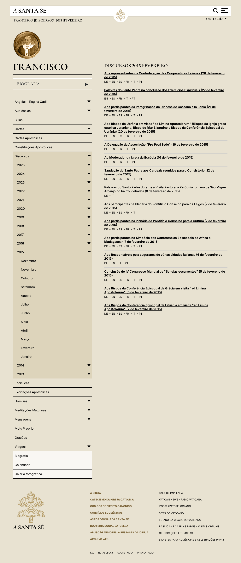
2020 (21, 208)
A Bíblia (95, 492)
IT (134, 81)
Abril (24, 330)
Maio (24, 322)
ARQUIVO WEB (99, 539)
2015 (59, 20)
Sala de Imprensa (171, 492)
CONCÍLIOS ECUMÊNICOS (106, 512)
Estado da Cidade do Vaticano (180, 519)
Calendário (23, 465)
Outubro (27, 278)
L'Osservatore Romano (175, 506)
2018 (20, 226)
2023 (21, 182)
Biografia (52, 84)
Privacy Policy (146, 552)
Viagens (20, 447)
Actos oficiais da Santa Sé (109, 519)
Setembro (28, 287)
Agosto (26, 296)
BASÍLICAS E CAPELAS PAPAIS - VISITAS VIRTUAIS (189, 526)
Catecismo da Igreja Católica (112, 499)
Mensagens (23, 419)
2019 (20, 217)
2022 (21, 191)
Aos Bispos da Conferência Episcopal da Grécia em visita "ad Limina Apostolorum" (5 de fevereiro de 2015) (155, 290)
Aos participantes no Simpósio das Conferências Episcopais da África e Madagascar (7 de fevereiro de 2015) (157, 240)
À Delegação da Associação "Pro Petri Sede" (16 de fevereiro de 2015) (156, 144)
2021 (20, 200)
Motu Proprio (24, 428)
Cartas (19, 129)
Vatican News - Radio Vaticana (180, 499)
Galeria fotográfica (28, 474)
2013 (20, 374)
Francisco (24, 20)
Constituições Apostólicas (33, 147)
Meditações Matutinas (30, 410)
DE (106, 81)
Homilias (21, 401)
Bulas (18, 120)
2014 (20, 365)
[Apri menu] (224, 10)
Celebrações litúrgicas (176, 533)
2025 (21, 165)
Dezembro (28, 261)
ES (120, 81)
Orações (21, 437)
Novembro (28, 269)
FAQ (92, 552)
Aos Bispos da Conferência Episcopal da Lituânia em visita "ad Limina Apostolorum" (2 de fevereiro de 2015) (156, 307)
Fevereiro (27, 348)
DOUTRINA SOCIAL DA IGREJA (109, 525)
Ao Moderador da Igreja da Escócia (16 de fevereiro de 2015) (148, 157)
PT (140, 81)
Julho (25, 304)
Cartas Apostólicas (28, 138)
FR (127, 81)
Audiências (23, 111)
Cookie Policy (125, 552)
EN (113, 81)
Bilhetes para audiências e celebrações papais (192, 539)
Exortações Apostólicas (32, 392)
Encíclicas (22, 383)
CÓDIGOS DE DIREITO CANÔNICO (111, 506)
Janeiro (26, 357)
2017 (20, 235)
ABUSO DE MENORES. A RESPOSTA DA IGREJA (119, 532)
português (213, 20)
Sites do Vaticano (171, 513)
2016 (20, 243)
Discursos (45, 20)
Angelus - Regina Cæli (31, 102)
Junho (25, 313)
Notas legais (106, 552)
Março (25, 339)
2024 (21, 174)
